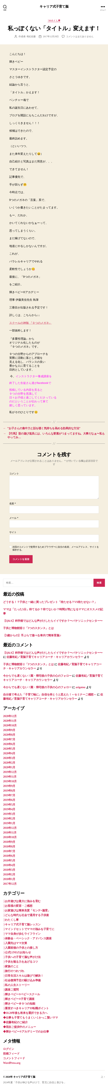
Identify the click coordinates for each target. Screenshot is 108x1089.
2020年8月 (9, 734)
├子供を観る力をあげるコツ (20, 961)
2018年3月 (9, 869)
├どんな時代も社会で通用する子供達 (26, 915)
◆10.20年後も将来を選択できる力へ (25, 1012)
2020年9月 (9, 730)
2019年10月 (10, 781)
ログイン (8, 1049)
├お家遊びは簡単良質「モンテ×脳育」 (26, 910)
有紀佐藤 (31, 36)
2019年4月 (9, 809)
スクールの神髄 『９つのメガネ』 (30, 322)
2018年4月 (9, 865)
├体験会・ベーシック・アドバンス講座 (27, 938)
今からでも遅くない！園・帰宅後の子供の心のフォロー (37, 675)
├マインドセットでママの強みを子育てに (28, 929)
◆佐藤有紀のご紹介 (15, 1022)
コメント (14, 473)
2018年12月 (10, 827)
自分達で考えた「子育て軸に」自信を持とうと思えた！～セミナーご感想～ (49, 694)
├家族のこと (11, 966)
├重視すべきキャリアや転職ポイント (26, 1008)
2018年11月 (10, 832)
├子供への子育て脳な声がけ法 (22, 957)
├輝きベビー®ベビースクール (21, 994)
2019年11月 (10, 776)
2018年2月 (9, 874)
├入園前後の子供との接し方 (20, 947)
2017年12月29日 (51, 36)
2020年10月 (10, 725)
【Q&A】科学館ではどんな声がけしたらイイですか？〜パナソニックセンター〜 (53, 620)
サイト (13, 532)
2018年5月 (9, 860)
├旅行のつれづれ (13, 971)
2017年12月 (10, 883)
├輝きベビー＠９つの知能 (19, 1003)
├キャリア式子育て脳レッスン (22, 924)
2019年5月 (9, 804)
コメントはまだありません (79, 36)
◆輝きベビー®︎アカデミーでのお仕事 (26, 1031)
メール (13, 518)
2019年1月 (9, 823)
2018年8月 (9, 846)
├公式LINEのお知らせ (17, 952)
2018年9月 (9, 841)
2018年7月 (9, 851)
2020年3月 (9, 758)
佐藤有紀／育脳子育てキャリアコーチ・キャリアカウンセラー (44, 657)
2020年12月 (10, 716)
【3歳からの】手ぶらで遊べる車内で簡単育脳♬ (32, 635)
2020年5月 (9, 748)
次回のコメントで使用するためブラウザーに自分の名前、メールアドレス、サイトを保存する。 (55, 548)
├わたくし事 (54, 20)
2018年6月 (9, 855)
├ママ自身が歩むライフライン (22, 933)
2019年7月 (9, 795)
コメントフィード (14, 1058)
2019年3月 (9, 813)
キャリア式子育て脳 (54, 6)
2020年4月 (9, 753)
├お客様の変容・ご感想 (17, 905)
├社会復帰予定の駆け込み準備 (22, 980)
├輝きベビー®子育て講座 (18, 999)
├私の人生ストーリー (16, 985)
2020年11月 (10, 720)
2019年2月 (9, 818)
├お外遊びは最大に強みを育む (22, 901)
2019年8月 (9, 790)
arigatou (80, 687)
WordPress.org (11, 1062)
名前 (12, 503)
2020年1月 (9, 767)
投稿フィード (11, 1053)
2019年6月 (9, 799)
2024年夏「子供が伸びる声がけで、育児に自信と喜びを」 (34, 1082)
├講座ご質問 (11, 989)
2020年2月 (9, 762)
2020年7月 (9, 739)
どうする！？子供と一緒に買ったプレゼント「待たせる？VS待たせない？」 (50, 602)
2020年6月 (9, 744)
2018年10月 (10, 837)
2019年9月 (9, 786)
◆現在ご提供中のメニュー (19, 1026)
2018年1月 (9, 879)
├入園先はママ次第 (15, 943)
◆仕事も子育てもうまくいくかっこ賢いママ (30, 1017)
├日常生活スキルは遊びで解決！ (23, 975)
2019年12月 (10, 772)
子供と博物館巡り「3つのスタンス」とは (28, 628)
